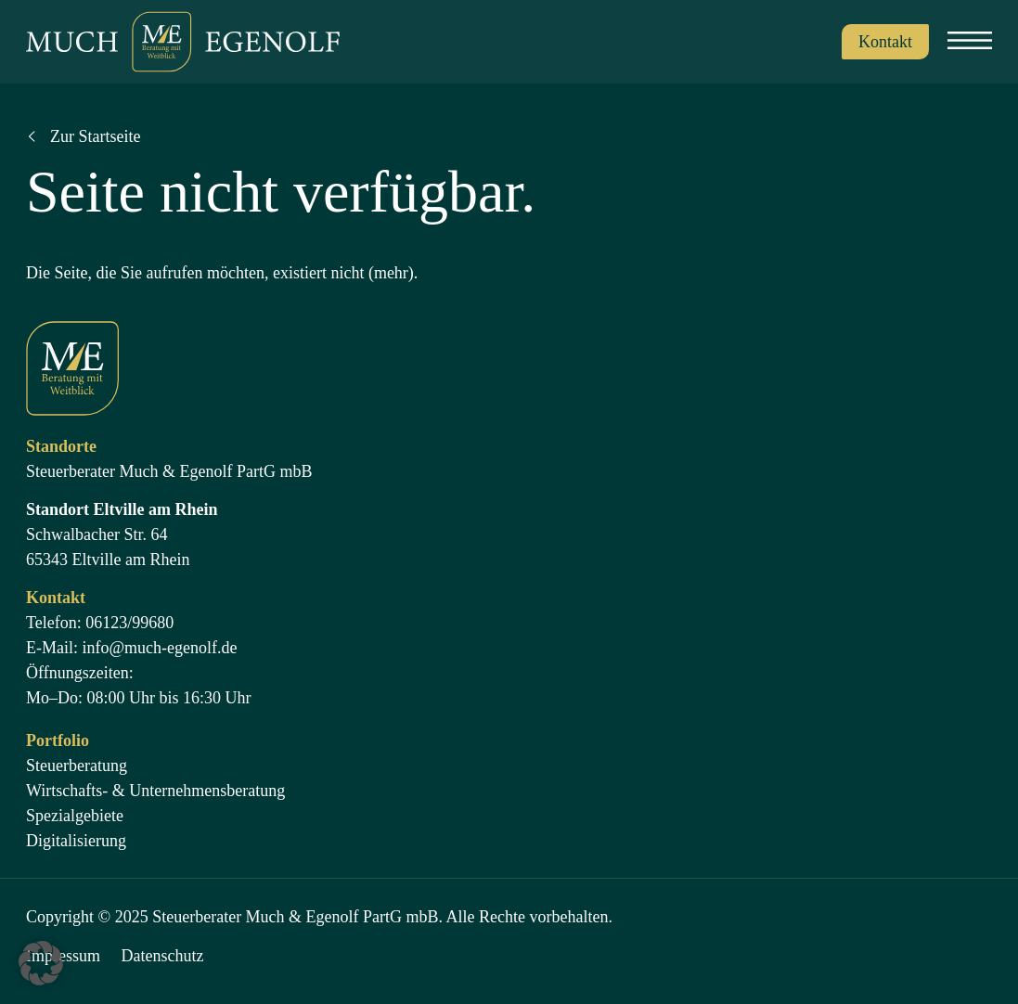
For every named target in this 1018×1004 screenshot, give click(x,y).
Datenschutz (163, 955)
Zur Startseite (95, 136)
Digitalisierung (76, 840)
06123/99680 (129, 622)
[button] (41, 963)
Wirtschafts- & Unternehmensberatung (155, 790)
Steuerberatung (76, 765)
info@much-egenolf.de (160, 647)
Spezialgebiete (74, 815)
